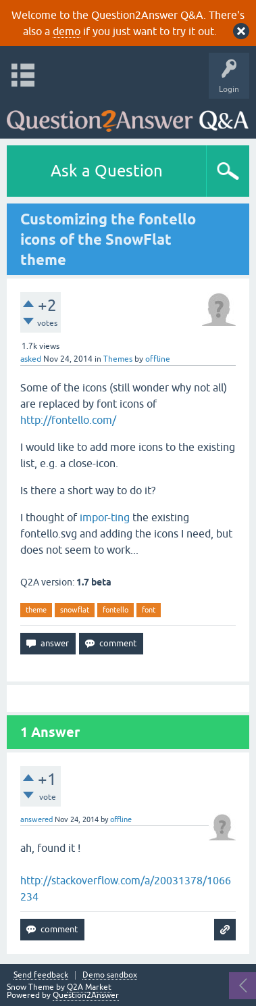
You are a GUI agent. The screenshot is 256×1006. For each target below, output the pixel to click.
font (148, 610)
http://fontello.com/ (68, 420)
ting (120, 517)
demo (66, 31)
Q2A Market (89, 987)
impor (93, 517)
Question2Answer (86, 995)
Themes (117, 359)
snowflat (74, 610)
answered (36, 819)
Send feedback (41, 975)
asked (30, 359)
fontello (115, 610)
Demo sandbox (109, 975)
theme (36, 610)
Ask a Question (107, 171)
